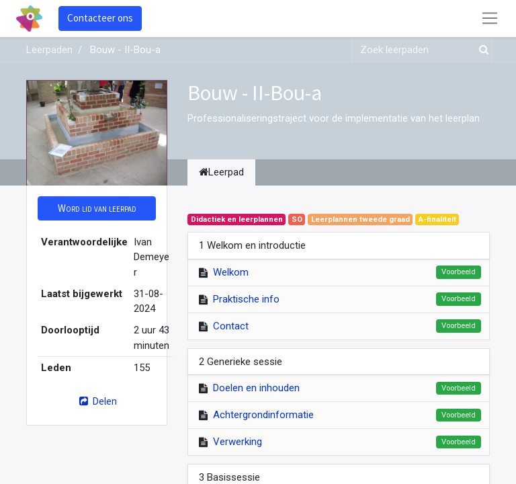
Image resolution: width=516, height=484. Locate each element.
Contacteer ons (100, 17)
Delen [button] (96, 401)
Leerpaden (49, 50)
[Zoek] (481, 50)
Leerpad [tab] (221, 172)
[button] (97, 208)
